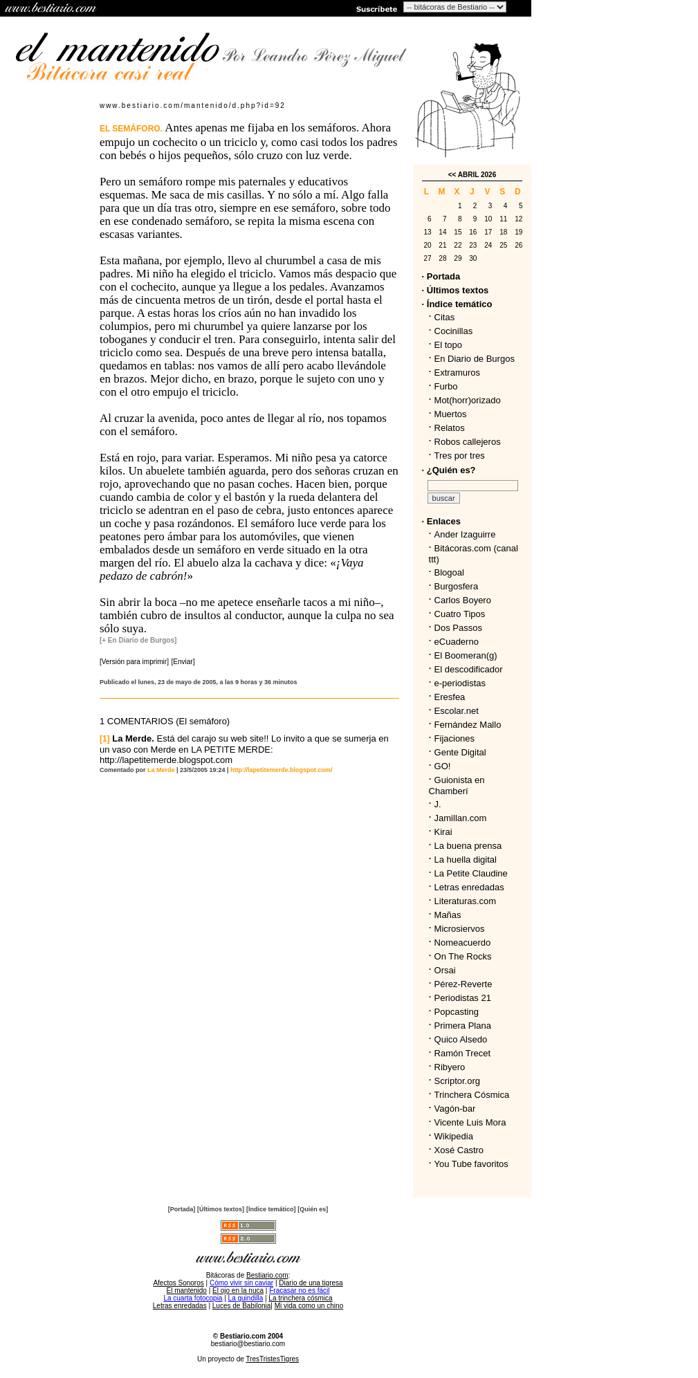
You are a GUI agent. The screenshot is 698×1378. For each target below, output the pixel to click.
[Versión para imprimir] (134, 661)
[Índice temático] (271, 1209)
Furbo (446, 386)
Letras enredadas (469, 887)
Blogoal (449, 572)
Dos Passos (458, 628)
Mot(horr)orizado (467, 400)
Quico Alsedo (461, 1039)
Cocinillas (453, 331)
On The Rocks (463, 956)
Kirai (443, 832)
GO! (442, 766)
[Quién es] (312, 1209)
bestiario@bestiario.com (248, 1344)
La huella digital (465, 859)
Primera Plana (462, 1025)
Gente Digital (460, 752)
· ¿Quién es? (449, 470)
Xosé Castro (459, 1150)
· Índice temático (457, 304)
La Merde (161, 769)
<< (452, 174)
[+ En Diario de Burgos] (138, 640)
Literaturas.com (465, 901)
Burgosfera (459, 586)
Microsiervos (459, 929)
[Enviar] (183, 661)
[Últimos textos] (220, 1209)
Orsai (445, 970)
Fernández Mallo (468, 724)
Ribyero (450, 1067)
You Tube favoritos (471, 1164)
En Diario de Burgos (474, 358)
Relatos (449, 428)
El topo (448, 345)
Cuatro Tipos (460, 614)
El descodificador (468, 669)
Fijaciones (454, 738)
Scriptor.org (457, 1081)
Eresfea (450, 697)
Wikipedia (453, 1136)
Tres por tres (459, 455)
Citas (444, 317)
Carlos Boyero (462, 600)
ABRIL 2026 (477, 174)
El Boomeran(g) (465, 655)
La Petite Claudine (471, 873)
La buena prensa (468, 845)
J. (437, 804)
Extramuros (457, 372)
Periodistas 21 (462, 998)
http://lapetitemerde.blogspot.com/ (281, 769)
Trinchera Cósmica (472, 1095)
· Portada (441, 276)
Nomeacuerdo (462, 942)
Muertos (450, 414)
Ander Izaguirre (465, 534)
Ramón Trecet (462, 1053)
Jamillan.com (460, 818)
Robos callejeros (467, 442)
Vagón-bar (455, 1108)
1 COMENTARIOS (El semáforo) (165, 721)
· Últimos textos (455, 290)
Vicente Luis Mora (470, 1122)
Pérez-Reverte (463, 984)
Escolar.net (456, 711)
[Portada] (182, 1209)
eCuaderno (456, 641)
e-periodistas (460, 683)
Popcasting (456, 1012)
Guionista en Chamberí (457, 785)
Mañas (447, 915)
